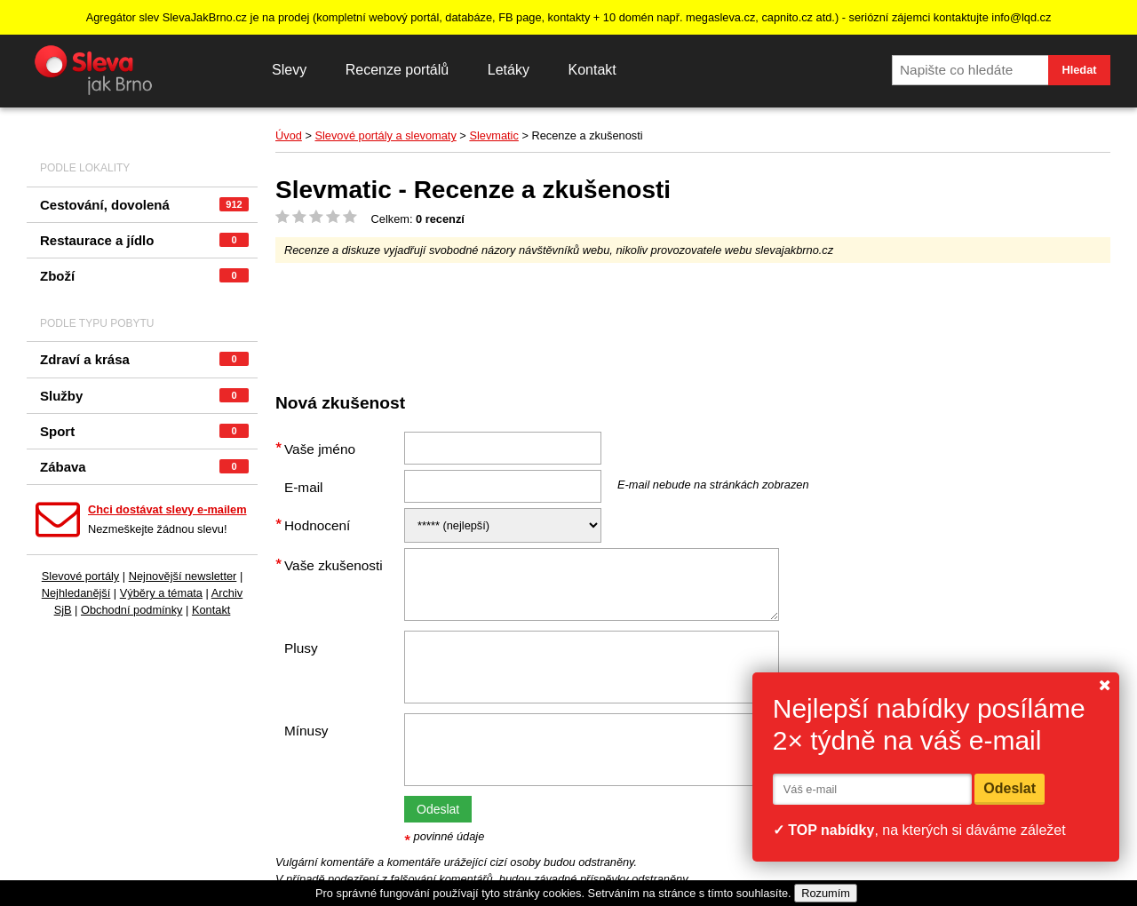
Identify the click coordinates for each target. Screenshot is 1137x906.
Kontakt (592, 69)
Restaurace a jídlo (144, 240)
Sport (144, 431)
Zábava (144, 466)
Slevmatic (493, 135)
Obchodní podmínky (132, 609)
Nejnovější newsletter (183, 576)
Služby (144, 395)
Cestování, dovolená (144, 204)
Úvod (288, 135)
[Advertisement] (598, 321)
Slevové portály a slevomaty (385, 135)
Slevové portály (81, 576)
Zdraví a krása (144, 359)
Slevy (289, 69)
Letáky (508, 69)
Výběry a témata (161, 593)
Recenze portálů (397, 69)
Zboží (144, 275)
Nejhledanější (76, 593)
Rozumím (825, 893)
